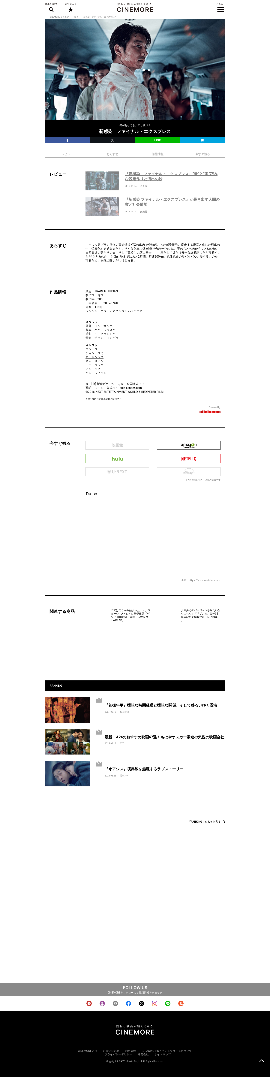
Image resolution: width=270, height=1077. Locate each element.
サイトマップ (162, 1054)
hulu (117, 458)
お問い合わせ (111, 1050)
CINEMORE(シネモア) (60, 17)
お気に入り (70, 7)
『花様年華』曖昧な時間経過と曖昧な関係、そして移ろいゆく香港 (161, 705)
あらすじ (112, 154)
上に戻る (262, 1061)
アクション (119, 311)
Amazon (188, 445)
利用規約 (130, 1050)
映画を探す (51, 7)
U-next (117, 471)
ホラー (105, 311)
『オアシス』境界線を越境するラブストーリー (144, 769)
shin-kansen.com (131, 388)
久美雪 (143, 186)
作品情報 (158, 154)
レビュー (67, 154)
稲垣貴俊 (124, 711)
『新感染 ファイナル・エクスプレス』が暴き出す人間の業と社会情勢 (172, 202)
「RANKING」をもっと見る (204, 821)
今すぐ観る (202, 154)
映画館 (117, 445)
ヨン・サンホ (103, 326)
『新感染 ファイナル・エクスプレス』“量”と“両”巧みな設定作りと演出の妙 (171, 176)
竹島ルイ (124, 775)
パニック (136, 311)
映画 (76, 17)
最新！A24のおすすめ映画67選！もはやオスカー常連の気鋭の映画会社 (164, 737)
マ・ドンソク (95, 357)
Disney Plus (188, 471)
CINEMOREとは (87, 1050)
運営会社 (143, 1054)
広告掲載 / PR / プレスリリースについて (167, 1050)
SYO (122, 743)
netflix (188, 458)
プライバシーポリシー (118, 1054)
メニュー (221, 7)
